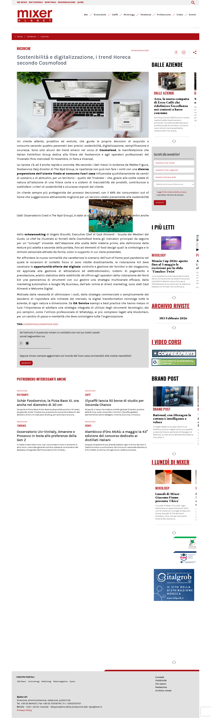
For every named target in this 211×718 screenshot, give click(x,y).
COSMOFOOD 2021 (48, 324)
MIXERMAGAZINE (66, 2)
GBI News (21, 681)
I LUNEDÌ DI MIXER (170, 462)
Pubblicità (160, 680)
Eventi (192, 14)
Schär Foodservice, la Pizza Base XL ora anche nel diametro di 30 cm (48, 403)
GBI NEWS (22, 2)
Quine (72, 681)
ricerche (45, 36)
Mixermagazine (60, 681)
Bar (86, 14)
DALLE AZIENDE (167, 64)
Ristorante (100, 14)
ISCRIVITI (26, 363)
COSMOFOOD (30, 324)
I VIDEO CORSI (166, 342)
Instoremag (33, 681)
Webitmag (46, 681)
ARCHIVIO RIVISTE (170, 306)
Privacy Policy (24, 710)
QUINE (80, 2)
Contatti (159, 677)
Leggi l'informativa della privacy (172, 192)
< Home (18, 36)
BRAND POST (165, 378)
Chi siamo (160, 683)
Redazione (161, 687)
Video (180, 14)
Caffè (115, 14)
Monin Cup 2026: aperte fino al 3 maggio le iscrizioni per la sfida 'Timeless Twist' (172, 266)
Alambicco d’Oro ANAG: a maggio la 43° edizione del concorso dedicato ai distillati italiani (116, 436)
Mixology (129, 14)
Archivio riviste (163, 690)
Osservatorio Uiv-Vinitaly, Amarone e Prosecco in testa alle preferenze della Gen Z (46, 436)
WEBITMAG (50, 2)
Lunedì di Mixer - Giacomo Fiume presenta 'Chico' (169, 497)
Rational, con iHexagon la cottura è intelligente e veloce (173, 419)
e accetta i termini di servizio (170, 193)
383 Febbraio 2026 (174, 318)
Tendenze (145, 14)
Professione (164, 14)
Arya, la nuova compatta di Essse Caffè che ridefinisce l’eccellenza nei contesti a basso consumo (173, 106)
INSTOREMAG (36, 2)
